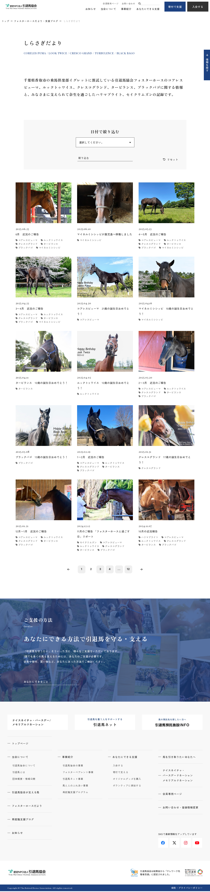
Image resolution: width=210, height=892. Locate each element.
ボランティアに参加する (127, 786)
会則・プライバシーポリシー (187, 888)
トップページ (20, 744)
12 (129, 569)
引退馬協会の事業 (73, 766)
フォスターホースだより (27, 806)
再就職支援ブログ (23, 820)
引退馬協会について (24, 766)
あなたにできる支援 (148, 9)
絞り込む (83, 158)
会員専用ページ (110, 4)
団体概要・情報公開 (24, 779)
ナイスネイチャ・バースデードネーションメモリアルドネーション (178, 776)
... (119, 569)
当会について (108, 9)
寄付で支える (120, 773)
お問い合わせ (128, 4)
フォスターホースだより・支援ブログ (36, 21)
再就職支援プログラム (75, 793)
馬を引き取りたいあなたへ (179, 758)
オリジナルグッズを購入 (127, 779)
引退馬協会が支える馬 (26, 793)
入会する (197, 7)
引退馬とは (18, 773)
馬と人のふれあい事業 (75, 786)
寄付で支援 (175, 7)
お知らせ (90, 9)
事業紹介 (126, 9)
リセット (172, 160)
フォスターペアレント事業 (78, 773)
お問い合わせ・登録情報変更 (181, 809)
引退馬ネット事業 (73, 779)
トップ (5, 21)
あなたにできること (36, 682)
